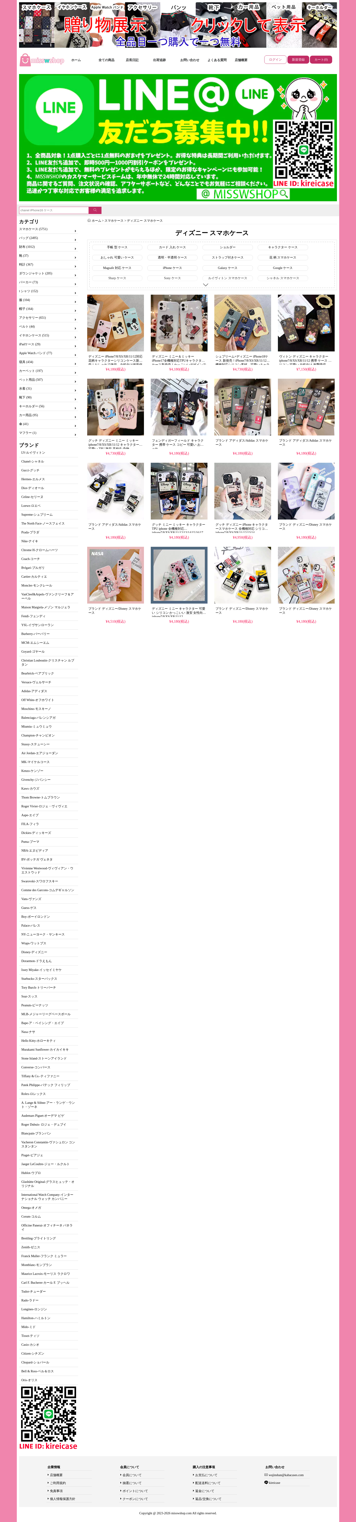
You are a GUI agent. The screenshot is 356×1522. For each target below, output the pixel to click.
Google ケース (283, 268)
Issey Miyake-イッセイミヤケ (41, 970)
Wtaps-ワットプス (33, 943)
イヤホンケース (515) (34, 335)
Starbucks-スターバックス (39, 978)
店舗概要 (241, 60)
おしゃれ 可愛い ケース (117, 257)
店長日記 (132, 60)
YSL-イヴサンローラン (37, 625)
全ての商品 (106, 60)
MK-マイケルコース (35, 762)
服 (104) (24, 300)
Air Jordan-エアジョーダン (39, 753)
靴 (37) (23, 255)
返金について (204, 1491)
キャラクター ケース (283, 247)
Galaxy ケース (227, 268)
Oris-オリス (29, 1380)
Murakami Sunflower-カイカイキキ (45, 1049)
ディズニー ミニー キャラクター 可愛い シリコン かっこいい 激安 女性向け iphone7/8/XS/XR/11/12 (179, 612)
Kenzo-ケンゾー (32, 771)
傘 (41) (23, 424)
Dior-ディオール (32, 488)
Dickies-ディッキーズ (36, 833)
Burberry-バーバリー (35, 634)
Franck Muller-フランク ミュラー (44, 1256)
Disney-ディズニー (34, 952)
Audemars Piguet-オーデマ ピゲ (42, 1115)
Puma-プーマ (30, 841)
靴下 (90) (25, 397)
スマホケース (114, 220)
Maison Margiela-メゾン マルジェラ (45, 607)
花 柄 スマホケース (282, 257)
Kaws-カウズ (30, 788)
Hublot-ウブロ (31, 1173)
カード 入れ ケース (172, 247)
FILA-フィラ (30, 824)
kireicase (274, 1483)
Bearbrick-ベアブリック (37, 673)
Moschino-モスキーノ (36, 709)
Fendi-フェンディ (33, 616)
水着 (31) (25, 388)
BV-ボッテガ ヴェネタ (37, 859)
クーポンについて (135, 1499)
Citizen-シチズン (32, 1353)
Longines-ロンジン (34, 1309)
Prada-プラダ (30, 532)
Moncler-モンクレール (36, 585)
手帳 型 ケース (117, 247)
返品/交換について (208, 1499)
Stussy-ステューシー (35, 744)
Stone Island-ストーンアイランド (44, 1058)
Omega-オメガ (31, 1207)
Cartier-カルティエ (34, 576)
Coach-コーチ (30, 559)
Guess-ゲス (29, 908)
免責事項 (56, 1491)
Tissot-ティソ (30, 1336)
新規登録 (298, 59)
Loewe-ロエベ (31, 505)
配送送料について (208, 1483)
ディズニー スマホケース (145, 220)
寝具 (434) (26, 362)
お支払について (206, 1475)
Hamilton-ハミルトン (35, 1318)
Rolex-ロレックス (33, 1094)
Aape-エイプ (30, 815)
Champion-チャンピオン (38, 735)
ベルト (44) (27, 326)
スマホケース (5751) (33, 229)
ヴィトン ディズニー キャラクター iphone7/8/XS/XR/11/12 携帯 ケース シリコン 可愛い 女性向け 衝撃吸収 (305, 360)
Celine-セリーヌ (32, 497)
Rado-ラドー (30, 1300)
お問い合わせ (189, 60)
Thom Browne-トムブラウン (40, 797)
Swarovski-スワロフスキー (39, 881)
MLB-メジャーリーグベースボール (46, 1014)
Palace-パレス (30, 925)
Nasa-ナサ (28, 1032)
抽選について (132, 1483)
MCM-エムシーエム (35, 642)
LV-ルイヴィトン (33, 452)
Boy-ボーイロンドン (35, 916)
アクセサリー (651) (32, 317)
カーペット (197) (31, 371)
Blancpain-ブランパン (36, 1133)
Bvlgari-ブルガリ (33, 568)
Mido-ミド (28, 1327)
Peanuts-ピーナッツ (34, 1005)
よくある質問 (217, 60)
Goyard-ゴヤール (33, 651)
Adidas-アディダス (34, 691)
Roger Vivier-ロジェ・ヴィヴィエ (44, 806)
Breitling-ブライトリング (38, 1238)
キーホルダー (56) (31, 406)
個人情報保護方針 (62, 1499)
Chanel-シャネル (32, 461)
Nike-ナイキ (29, 541)
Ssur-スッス (29, 996)
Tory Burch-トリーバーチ (38, 987)
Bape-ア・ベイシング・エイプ (42, 1023)
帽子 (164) (26, 309)
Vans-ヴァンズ (31, 899)
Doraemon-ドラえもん (36, 961)
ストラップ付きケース (228, 257)
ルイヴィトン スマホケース (227, 278)
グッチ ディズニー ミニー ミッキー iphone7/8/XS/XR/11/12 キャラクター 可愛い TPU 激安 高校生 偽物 (113, 444)
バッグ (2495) (28, 238)
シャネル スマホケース (283, 278)
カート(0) (321, 59)
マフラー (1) (27, 433)
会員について (132, 1475)
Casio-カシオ (30, 1344)
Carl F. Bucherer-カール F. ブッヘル (45, 1282)
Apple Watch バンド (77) (35, 353)
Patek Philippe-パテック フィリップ (45, 1085)
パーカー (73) (28, 282)
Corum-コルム (31, 1216)
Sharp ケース (117, 278)
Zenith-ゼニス (30, 1247)
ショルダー (228, 247)
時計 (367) (26, 264)
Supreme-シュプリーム (37, 514)
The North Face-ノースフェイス (43, 523)
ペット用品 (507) (31, 379)
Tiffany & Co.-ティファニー (40, 1076)
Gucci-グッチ (30, 470)
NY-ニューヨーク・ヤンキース (43, 934)
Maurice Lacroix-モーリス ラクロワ (45, 1274)
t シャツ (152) (28, 291)
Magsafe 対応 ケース (117, 268)
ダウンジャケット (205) (35, 273)
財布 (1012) (27, 247)
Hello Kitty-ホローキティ (38, 1040)
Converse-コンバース (35, 1067)
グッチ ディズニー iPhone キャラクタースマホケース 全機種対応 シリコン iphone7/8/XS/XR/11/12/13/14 (241, 528)
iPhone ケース (172, 268)
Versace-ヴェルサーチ (36, 682)
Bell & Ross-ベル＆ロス (37, 1371)
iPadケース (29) (29, 344)
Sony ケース (172, 278)
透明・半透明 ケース (172, 257)
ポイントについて (135, 1491)
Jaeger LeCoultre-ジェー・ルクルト (45, 1164)
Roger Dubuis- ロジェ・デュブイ (43, 1124)
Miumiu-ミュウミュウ (36, 726)
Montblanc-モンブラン (36, 1265)
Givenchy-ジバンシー (36, 779)
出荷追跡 (159, 60)
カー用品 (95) (28, 415)
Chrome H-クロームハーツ (39, 550)
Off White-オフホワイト (37, 700)
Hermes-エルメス (33, 479)
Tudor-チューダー (33, 1291)
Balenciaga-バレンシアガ (38, 717)
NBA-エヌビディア (34, 850)
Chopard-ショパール (35, 1362)
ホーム (76, 60)
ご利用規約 (58, 1483)
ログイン (275, 59)
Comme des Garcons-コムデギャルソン (47, 890)
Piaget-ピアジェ (32, 1155)
